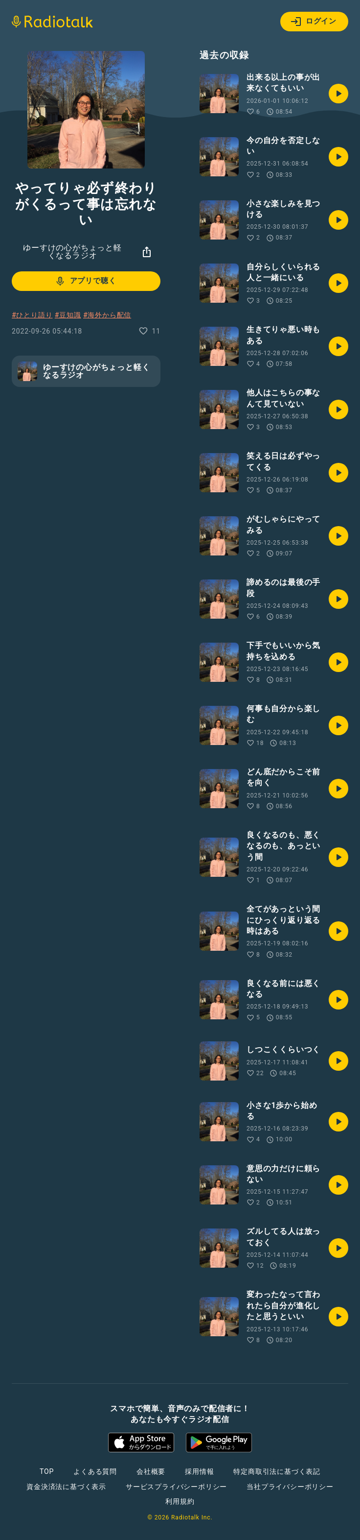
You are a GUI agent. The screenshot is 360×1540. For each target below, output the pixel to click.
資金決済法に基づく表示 (66, 1487)
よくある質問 (95, 1471)
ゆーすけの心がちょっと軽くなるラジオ (72, 251)
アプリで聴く (85, 281)
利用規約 (179, 1501)
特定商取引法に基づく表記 (276, 1471)
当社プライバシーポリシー (290, 1487)
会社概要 (150, 1471)
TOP (47, 1471)
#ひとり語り (32, 315)
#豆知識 (68, 315)
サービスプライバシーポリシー (176, 1487)
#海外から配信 (107, 315)
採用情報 (199, 1471)
